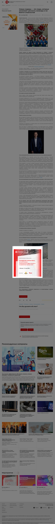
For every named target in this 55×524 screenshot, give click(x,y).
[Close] (41, 247)
